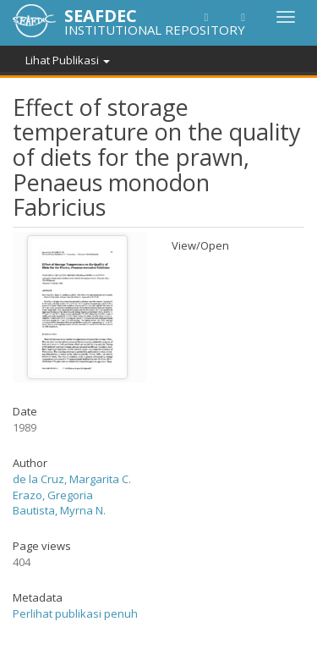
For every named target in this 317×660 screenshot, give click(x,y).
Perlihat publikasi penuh (75, 613)
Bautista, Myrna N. (59, 510)
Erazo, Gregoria (53, 495)
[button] (206, 16)
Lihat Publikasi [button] (67, 60)
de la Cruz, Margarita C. (72, 479)
